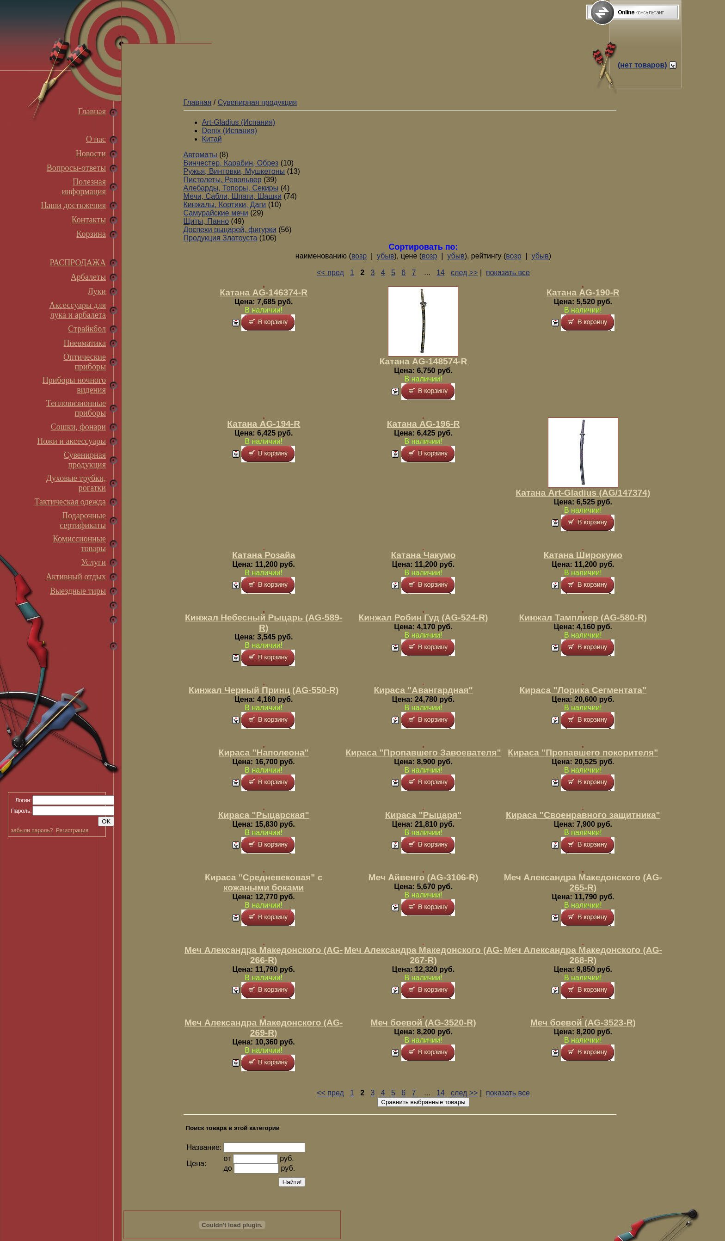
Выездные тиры (78, 591)
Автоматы (200, 155)
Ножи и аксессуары (71, 441)
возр (359, 256)
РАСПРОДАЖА (77, 262)
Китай (212, 139)
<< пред (330, 272)
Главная (92, 111)
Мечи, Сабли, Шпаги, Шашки (233, 196)
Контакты (89, 219)
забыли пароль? (32, 830)
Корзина (91, 234)
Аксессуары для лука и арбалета (77, 310)
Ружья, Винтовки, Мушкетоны (234, 171)
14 (440, 272)
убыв (385, 256)
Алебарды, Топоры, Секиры (231, 188)
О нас (96, 139)
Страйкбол (87, 328)
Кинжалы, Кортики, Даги (225, 205)
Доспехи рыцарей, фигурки (230, 229)
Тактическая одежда (70, 501)
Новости (91, 153)
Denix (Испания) (230, 131)
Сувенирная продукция (85, 459)
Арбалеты (88, 277)
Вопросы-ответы (76, 167)
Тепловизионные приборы (76, 408)
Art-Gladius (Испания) (239, 122)
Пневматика (84, 343)
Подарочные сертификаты (83, 520)
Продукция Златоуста (221, 238)
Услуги (93, 562)
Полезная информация (84, 186)
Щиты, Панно (206, 221)
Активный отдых (76, 576)
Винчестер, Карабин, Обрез (231, 163)
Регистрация (72, 830)
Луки (97, 291)
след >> (464, 272)
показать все (508, 272)
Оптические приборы (84, 361)
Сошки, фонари (78, 426)
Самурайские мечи (216, 213)
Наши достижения (73, 205)
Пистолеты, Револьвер (223, 180)
